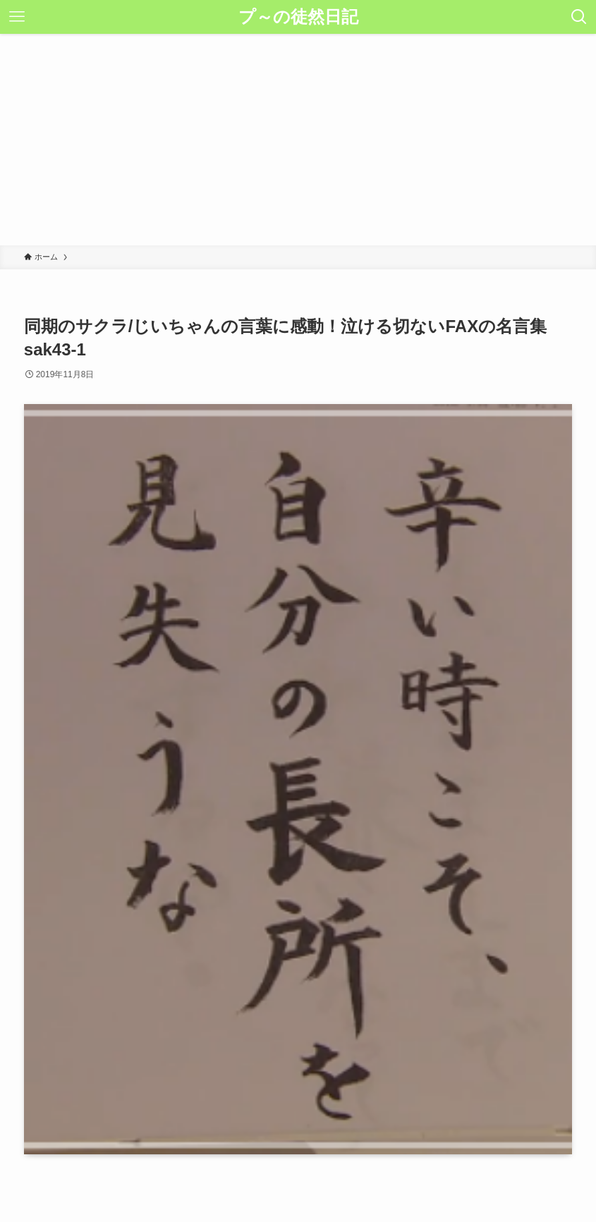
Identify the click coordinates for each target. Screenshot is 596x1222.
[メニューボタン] (17, 17)
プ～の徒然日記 (298, 16)
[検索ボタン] (579, 17)
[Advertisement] (298, 139)
